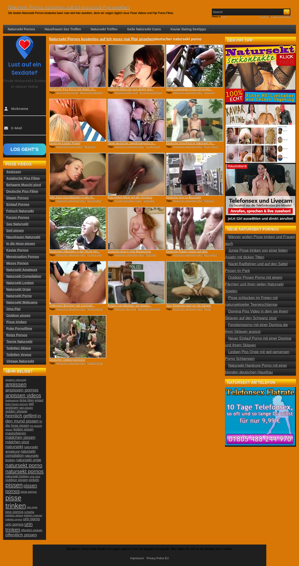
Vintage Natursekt (20, 361)
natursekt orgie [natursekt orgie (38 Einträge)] (28, 460)
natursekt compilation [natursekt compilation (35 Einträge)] (20, 453)
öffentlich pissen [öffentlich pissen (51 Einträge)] (21, 534)
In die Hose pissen (20, 243)
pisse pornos (211, 146)
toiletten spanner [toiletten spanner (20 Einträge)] (33, 515)
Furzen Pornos (17, 217)
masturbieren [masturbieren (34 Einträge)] (15, 433)
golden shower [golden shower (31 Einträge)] (16, 411)
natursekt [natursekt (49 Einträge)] (14, 446)
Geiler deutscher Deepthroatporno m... (132, 143)
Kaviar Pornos (17, 250)
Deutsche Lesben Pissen (64, 143)
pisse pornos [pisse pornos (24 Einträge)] (29, 491)
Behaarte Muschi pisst (23, 185)
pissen (208, 308)
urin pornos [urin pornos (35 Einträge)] (14, 524)
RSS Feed (264, 16)
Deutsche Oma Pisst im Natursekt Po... (190, 143)
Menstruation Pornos (22, 257)
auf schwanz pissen (67, 92)
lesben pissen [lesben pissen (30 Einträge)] (23, 429)
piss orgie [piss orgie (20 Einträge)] (32, 507)
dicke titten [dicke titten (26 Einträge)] (27, 400)
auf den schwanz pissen (128, 200)
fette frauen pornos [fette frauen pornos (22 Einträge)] (16, 404)
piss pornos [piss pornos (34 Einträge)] (14, 512)
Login (224, 16)
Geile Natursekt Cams (144, 29)
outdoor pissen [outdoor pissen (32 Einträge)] (16, 480)
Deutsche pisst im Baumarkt (183, 197)
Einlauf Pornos (17, 204)
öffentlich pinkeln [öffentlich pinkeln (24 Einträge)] (31, 530)
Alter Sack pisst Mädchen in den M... (72, 197)
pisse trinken (94, 200)
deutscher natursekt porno (188, 92)
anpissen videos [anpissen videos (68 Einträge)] (23, 395)
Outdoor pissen (18, 315)
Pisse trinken (16, 322)
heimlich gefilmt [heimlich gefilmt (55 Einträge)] (21, 415)
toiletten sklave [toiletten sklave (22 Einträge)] (14, 515)
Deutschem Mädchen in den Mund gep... (74, 251)
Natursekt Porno (19, 296)
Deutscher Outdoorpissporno (67, 359)
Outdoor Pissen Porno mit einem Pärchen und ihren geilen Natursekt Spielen (254, 284)
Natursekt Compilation (23, 276)
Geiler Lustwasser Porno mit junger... (189, 89)
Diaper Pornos (17, 198)
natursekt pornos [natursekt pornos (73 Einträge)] (24, 471)
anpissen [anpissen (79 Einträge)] (15, 384)
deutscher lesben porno (69, 146)
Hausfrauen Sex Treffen (63, 29)
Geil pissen (15, 230)
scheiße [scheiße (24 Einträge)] (29, 512)
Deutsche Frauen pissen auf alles (187, 251)
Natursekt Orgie (18, 289)
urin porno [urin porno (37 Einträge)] (31, 519)
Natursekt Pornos (21, 29)
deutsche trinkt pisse (126, 92)
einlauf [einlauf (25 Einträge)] (39, 400)
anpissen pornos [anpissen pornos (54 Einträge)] (21, 390)
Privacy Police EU (157, 558)
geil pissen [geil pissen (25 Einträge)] (26, 407)
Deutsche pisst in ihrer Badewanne (129, 251)
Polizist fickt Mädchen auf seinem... (129, 305)
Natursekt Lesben (20, 283)
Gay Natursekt (17, 224)
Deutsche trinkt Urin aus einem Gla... (130, 89)
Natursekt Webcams (22, 302)
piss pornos (210, 254)
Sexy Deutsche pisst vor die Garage (188, 305)
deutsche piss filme (125, 308)
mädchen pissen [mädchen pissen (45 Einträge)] (20, 437)
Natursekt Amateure (21, 270)
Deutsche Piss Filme (22, 191)
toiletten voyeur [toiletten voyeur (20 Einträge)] (13, 519)
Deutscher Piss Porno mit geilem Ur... (72, 89)
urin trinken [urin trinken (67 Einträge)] (18, 526)
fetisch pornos (95, 308)
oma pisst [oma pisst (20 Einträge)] (34, 476)
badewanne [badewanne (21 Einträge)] (12, 400)
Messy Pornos (17, 263)
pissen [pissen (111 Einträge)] (14, 485)
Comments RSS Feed (281, 16)
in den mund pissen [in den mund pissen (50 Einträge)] (23, 418)
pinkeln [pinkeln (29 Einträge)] (34, 480)
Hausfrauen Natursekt (23, 237)
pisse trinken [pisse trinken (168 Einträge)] (15, 502)
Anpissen (13, 172)
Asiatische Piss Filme (23, 178)
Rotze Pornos (16, 335)
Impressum (137, 558)
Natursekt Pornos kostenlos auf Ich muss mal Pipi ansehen (69, 7)
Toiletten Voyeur (19, 354)
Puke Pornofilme (19, 328)
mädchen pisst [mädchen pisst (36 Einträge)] (17, 442)
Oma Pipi (13, 309)
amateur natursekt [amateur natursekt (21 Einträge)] (15, 379)
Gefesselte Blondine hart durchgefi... (72, 305)
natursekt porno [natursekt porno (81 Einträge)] (23, 465)
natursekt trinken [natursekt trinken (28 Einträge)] (17, 476)
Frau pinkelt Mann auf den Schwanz (130, 197)
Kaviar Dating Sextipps (188, 29)
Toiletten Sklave (18, 348)
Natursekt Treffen (104, 29)
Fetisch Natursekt (20, 211)
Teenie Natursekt (19, 341)
